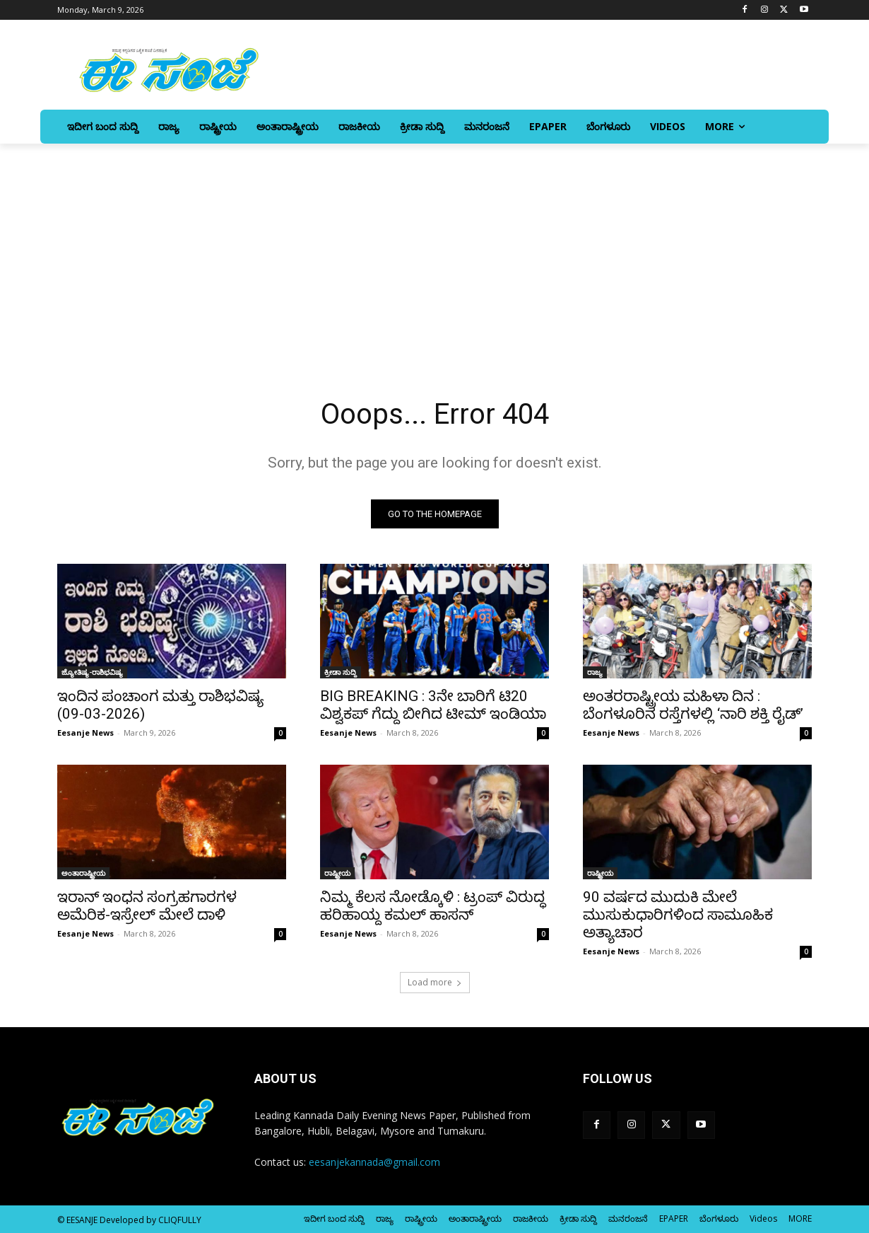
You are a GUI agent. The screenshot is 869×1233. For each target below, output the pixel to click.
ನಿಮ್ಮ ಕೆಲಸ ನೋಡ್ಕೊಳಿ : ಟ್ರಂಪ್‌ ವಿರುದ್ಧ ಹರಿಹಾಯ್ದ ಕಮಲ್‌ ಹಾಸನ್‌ (432, 905)
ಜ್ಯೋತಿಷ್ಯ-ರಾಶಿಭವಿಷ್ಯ (92, 672)
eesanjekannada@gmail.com (374, 1162)
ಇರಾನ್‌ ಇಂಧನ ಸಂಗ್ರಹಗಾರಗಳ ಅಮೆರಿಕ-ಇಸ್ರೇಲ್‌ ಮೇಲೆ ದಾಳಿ (147, 905)
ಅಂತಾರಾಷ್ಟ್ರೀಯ (83, 873)
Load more (435, 982)
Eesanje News (85, 732)
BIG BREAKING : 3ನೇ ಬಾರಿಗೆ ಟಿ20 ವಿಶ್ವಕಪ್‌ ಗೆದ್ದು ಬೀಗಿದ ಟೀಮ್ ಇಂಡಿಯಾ (433, 705)
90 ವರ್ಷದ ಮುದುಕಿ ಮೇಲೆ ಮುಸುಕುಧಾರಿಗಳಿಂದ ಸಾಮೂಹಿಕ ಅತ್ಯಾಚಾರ (678, 914)
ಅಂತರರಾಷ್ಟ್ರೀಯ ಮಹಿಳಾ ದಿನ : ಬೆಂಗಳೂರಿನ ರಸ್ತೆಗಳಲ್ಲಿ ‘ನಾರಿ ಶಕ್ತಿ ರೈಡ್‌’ (693, 705)
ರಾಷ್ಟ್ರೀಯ (337, 873)
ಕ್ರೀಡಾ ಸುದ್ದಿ (340, 672)
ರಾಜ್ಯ (595, 672)
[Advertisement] (434, 250)
